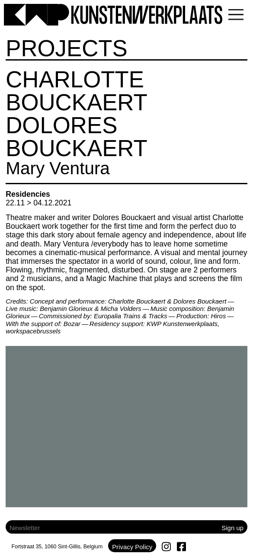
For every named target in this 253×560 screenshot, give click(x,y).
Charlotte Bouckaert (76, 91)
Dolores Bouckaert (76, 136)
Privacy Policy (132, 546)
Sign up (232, 527)
